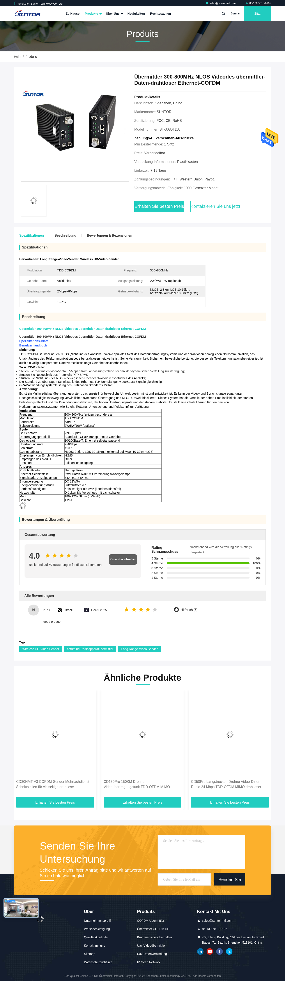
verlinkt (200, 951)
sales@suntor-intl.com (220, 3)
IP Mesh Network (148, 962)
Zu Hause (73, 13)
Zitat (257, 13)
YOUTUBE (210, 951)
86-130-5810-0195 (258, 3)
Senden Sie (229, 879)
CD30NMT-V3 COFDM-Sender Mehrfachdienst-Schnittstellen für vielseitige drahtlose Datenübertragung (53, 785)
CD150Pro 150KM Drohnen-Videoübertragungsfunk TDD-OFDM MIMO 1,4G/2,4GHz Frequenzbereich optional (137, 785)
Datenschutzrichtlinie (98, 962)
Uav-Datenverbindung (152, 954)
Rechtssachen (160, 13)
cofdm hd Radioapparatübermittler (90, 649)
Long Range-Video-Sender (139, 649)
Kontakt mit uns (94, 945)
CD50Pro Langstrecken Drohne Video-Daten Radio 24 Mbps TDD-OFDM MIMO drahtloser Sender (226, 785)
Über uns (114, 13)
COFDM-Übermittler (150, 920)
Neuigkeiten (136, 13)
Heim (17, 56)
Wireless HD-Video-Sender (40, 649)
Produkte (93, 13)
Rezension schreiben (123, 559)
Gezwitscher (229, 951)
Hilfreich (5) (189, 610)
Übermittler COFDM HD (153, 929)
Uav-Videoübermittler (151, 945)
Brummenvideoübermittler (154, 937)
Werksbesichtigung (97, 929)
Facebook (219, 951)
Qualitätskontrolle (96, 937)
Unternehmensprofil (97, 920)
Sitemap (89, 954)
